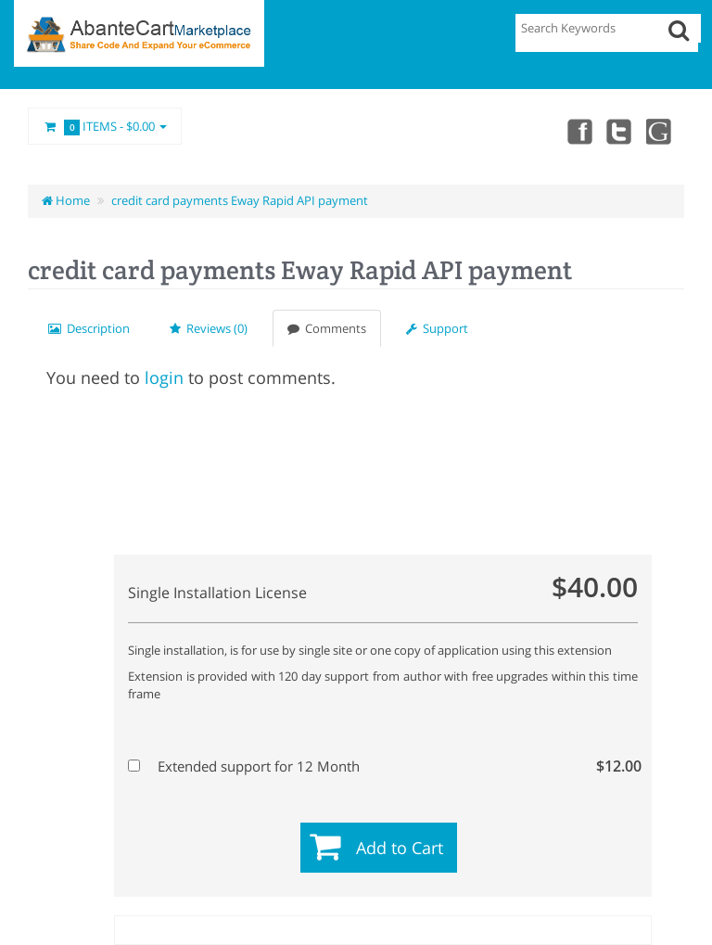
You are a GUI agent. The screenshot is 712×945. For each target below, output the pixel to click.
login (164, 377)
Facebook (578, 131)
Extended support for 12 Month (380, 766)
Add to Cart (399, 847)
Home (66, 200)
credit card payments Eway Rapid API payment (239, 200)
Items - (105, 127)
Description (89, 328)
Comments (326, 328)
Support (437, 328)
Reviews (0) (209, 328)
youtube (660, 131)
